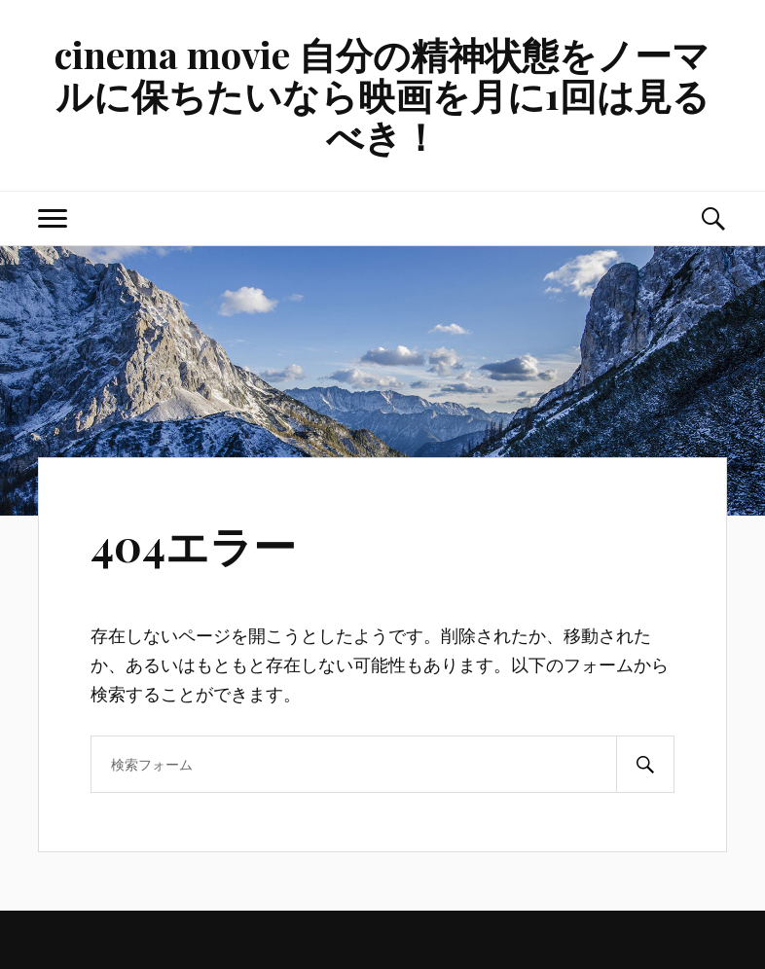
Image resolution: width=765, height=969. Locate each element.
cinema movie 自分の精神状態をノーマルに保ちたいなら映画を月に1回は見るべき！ (382, 95)
